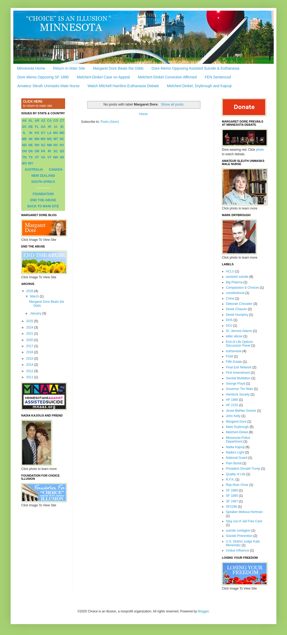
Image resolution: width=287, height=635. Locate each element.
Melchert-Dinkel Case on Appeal (103, 77)
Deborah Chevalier (239, 304)
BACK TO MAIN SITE (43, 206)
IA (55, 127)
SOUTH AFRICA (43, 182)
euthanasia (234, 351)
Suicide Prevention (239, 536)
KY (43, 133)
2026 (30, 291)
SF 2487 (232, 501)
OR (37, 151)
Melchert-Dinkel (237, 432)
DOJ (229, 325)
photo (260, 150)
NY (62, 145)
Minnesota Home (31, 68)
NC (62, 139)
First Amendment (238, 373)
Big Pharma (234, 282)
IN (30, 133)
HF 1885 (232, 400)
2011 (30, 377)
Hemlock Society (238, 394)
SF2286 (231, 506)
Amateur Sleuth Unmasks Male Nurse (48, 86)
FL (37, 127)
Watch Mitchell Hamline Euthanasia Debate (123, 86)
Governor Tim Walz (239, 389)
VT (49, 157)
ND (24, 145)
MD (62, 133)
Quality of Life (235, 474)
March (35, 296)
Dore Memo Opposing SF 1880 (43, 77)
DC (24, 127)
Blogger (203, 611)
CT (62, 121)
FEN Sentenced (218, 77)
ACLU (230, 271)
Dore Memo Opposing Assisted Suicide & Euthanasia (195, 68)
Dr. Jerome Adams (239, 331)
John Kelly (233, 416)
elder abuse (234, 336)
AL (30, 121)
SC (55, 151)
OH (24, 151)
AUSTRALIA (33, 169)
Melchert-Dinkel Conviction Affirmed (167, 77)
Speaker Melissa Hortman (244, 512)
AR (37, 121)
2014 (30, 365)
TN (24, 157)
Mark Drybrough (237, 427)
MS (49, 139)
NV (55, 145)
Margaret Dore (236, 421)
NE (30, 145)
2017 (30, 346)
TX (31, 157)
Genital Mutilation (238, 378)
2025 (30, 321)
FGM (229, 356)
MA (55, 133)
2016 (30, 352)
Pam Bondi (234, 463)
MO (43, 139)
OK (30, 151)
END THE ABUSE (43, 200)
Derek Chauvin (236, 309)
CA (49, 121)
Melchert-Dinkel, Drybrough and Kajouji (199, 86)
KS (37, 133)
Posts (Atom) (109, 122)
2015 (30, 358)
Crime (230, 298)
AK (24, 121)
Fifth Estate (234, 362)
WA (55, 157)
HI (49, 127)
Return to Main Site (69, 68)
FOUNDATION (43, 194)
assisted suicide (237, 277)
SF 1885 (232, 496)
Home (143, 114)
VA (43, 157)
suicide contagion (238, 530)
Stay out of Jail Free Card (244, 521)
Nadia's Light (235, 452)
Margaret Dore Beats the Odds (118, 68)
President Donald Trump (243, 468)
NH (37, 145)
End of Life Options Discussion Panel (239, 343)
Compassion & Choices (242, 287)
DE (30, 127)
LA (49, 133)
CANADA (56, 169)
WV (24, 163)
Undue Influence (237, 550)
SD (62, 151)
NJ (43, 145)
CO (55, 121)
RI (49, 151)
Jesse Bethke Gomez (241, 411)
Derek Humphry (237, 315)
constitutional (235, 293)
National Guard (236, 458)
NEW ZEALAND (43, 176)
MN (37, 139)
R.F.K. (230, 479)
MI (30, 139)
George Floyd (235, 383)
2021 (30, 333)
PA (43, 151)
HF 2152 (232, 405)
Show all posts (172, 104)
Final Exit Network (239, 367)
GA (43, 127)
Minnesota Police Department (238, 439)
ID (62, 127)
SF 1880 (232, 490)
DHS (229, 320)
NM (49, 145)
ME (24, 139)
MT (55, 139)
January (36, 313)
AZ (43, 121)
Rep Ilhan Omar (237, 485)
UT (37, 157)
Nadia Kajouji (235, 447)
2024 (30, 327)
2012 (30, 371)
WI (62, 157)
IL (24, 133)
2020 (30, 340)
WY (30, 163)
